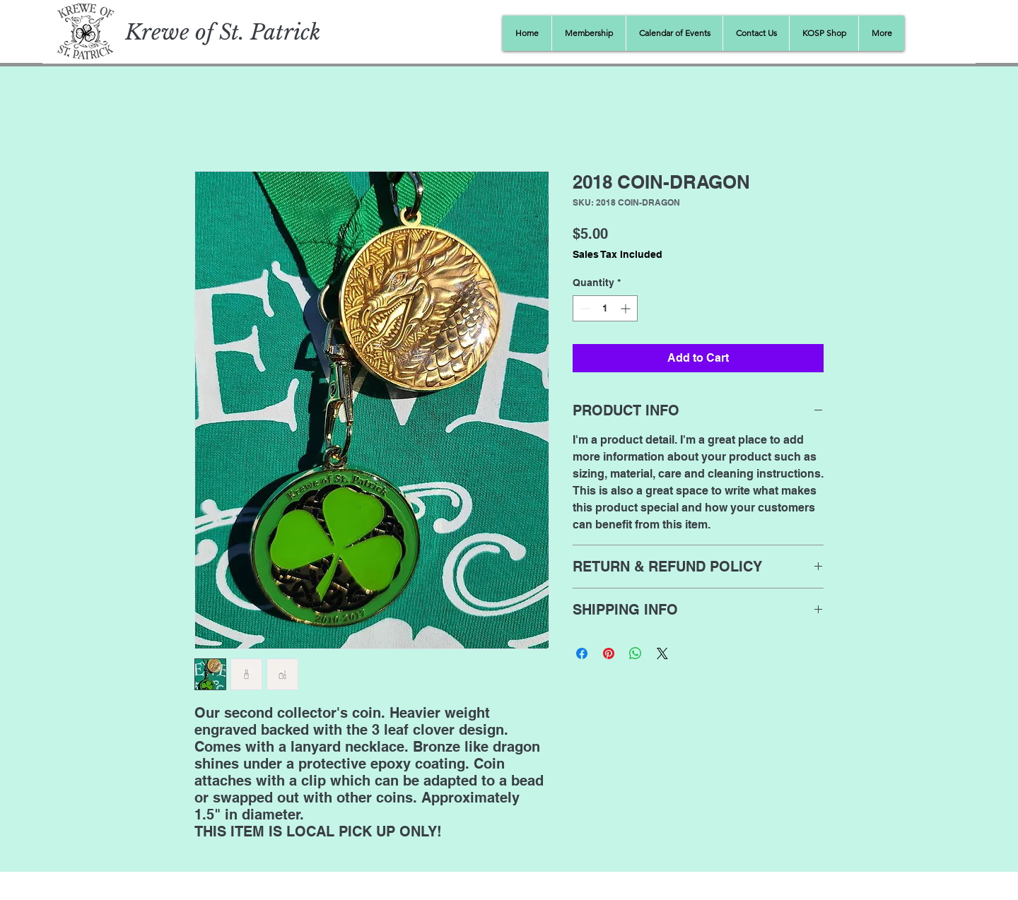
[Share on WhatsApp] (635, 653)
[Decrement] (583, 308)
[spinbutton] (605, 308)
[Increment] (627, 308)
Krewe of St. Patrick (222, 32)
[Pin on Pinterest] (608, 653)
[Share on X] (662, 653)
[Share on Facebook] (581, 653)
